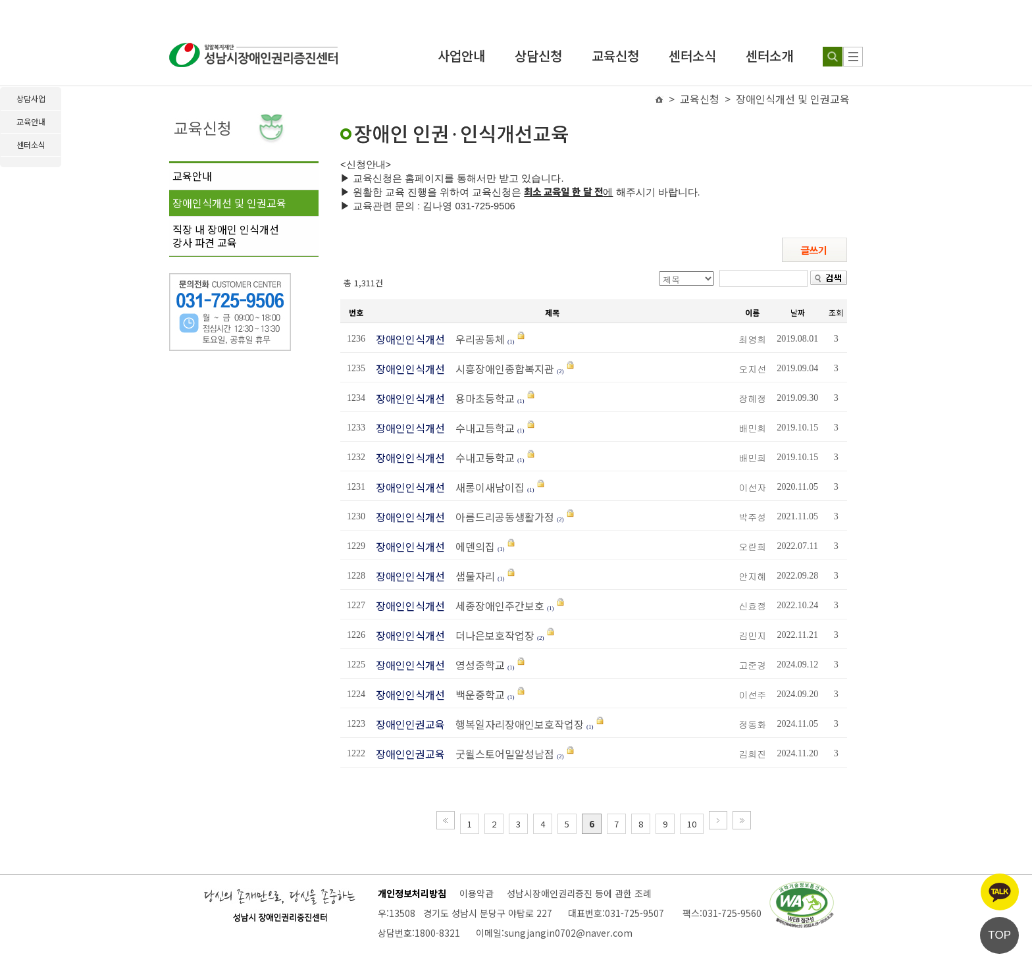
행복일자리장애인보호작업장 (516, 724)
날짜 (797, 312)
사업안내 (461, 55)
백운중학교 (476, 694)
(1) (511, 341)
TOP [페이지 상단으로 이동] (999, 935)
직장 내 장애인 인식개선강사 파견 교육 (225, 235)
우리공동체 (476, 339)
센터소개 (769, 55)
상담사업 (30, 98)
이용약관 (476, 893)
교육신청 (615, 55)
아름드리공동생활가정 (501, 517)
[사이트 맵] (853, 56)
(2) (560, 371)
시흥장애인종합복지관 (501, 369)
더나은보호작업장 (491, 635)
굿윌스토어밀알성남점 (501, 754)
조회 (836, 312)
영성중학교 (477, 665)
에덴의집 (471, 546)
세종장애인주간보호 (496, 606)
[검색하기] (832, 56)
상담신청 (538, 55)
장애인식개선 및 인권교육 (229, 203)
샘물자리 (471, 576)
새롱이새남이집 (486, 487)
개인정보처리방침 (412, 893)
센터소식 (692, 55)
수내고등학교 (481, 428)
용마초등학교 (481, 398)
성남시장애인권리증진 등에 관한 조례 (579, 893)
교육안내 (192, 176)
